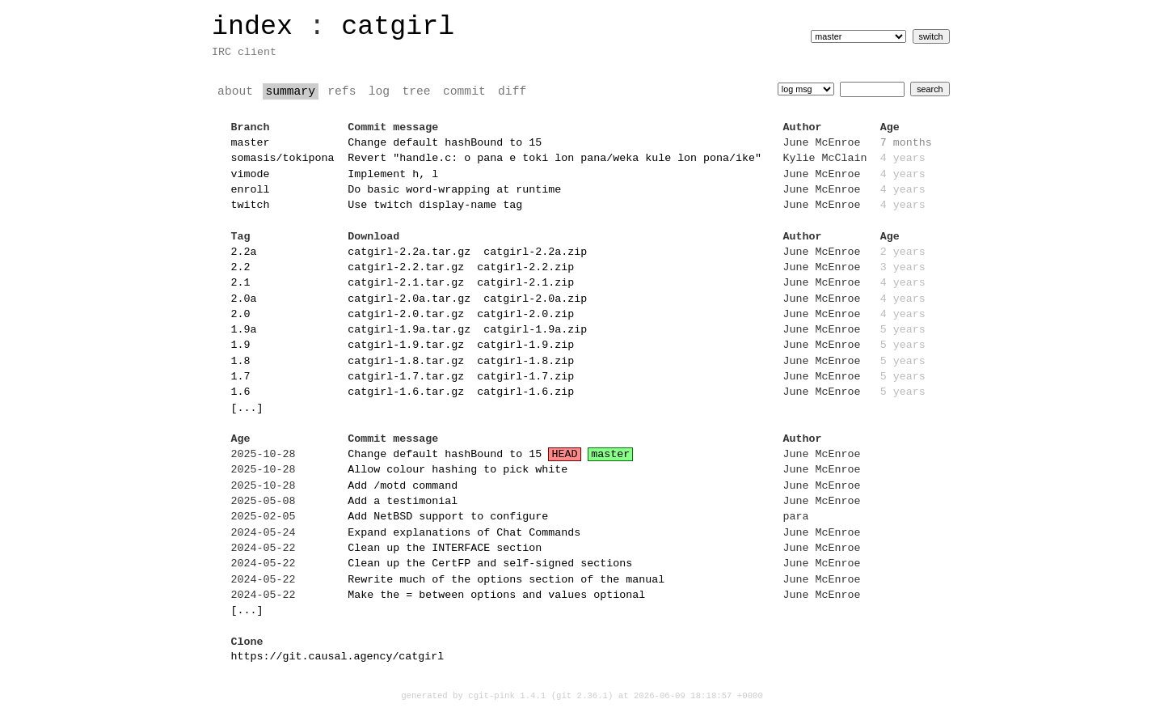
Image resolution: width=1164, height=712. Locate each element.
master (250, 143)
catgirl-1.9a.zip (535, 330)
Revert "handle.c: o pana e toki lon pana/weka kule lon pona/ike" (554, 158)
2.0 (241, 314)
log (379, 91)
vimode (250, 174)
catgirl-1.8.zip (525, 361)
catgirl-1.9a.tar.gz (409, 330)
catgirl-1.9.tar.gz (406, 345)
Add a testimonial (403, 501)
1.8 (241, 361)
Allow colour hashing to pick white (457, 470)
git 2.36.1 (582, 695)
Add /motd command (403, 486)
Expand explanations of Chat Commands (464, 533)
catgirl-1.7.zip (525, 377)
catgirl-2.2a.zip (535, 252)
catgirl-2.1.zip (525, 283)
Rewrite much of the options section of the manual (506, 580)
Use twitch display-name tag (435, 205)
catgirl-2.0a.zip (535, 299)
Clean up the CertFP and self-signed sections (490, 564)
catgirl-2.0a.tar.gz (409, 299)
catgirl (397, 26)
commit (464, 91)
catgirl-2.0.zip (525, 314)
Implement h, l (393, 174)
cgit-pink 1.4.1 (507, 695)
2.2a (244, 252)
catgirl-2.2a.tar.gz (409, 252)
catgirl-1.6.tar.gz (406, 392)
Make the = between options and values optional (496, 595)
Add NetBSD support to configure (448, 517)
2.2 (241, 268)
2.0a (244, 299)
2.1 (241, 283)
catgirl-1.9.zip (525, 345)
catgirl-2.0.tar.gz (406, 314)
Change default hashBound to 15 (445, 143)
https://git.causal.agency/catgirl (338, 657)
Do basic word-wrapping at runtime (454, 190)
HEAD (565, 454)
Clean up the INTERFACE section (445, 548)
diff (512, 91)
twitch (250, 205)
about (235, 91)
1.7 (241, 377)
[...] (247, 408)
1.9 (241, 345)
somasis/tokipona (283, 158)
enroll (250, 190)
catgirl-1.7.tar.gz (406, 377)
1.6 (241, 392)
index (252, 26)
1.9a (244, 330)
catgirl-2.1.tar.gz (406, 283)
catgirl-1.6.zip (525, 392)
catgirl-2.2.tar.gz (406, 268)
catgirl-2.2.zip (525, 268)
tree (417, 91)
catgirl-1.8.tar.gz (406, 361)
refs (341, 91)
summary (290, 91)
